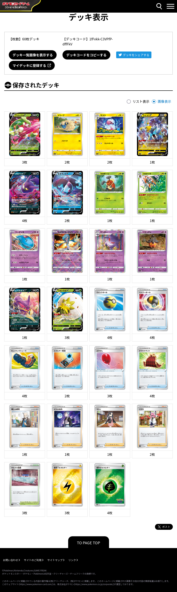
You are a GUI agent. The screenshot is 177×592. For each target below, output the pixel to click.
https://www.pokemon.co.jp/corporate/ (94, 584)
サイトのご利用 (33, 560)
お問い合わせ (10, 560)
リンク (72, 560)
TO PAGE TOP (88, 542)
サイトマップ (54, 560)
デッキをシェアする (136, 55)
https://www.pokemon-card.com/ (36, 584)
